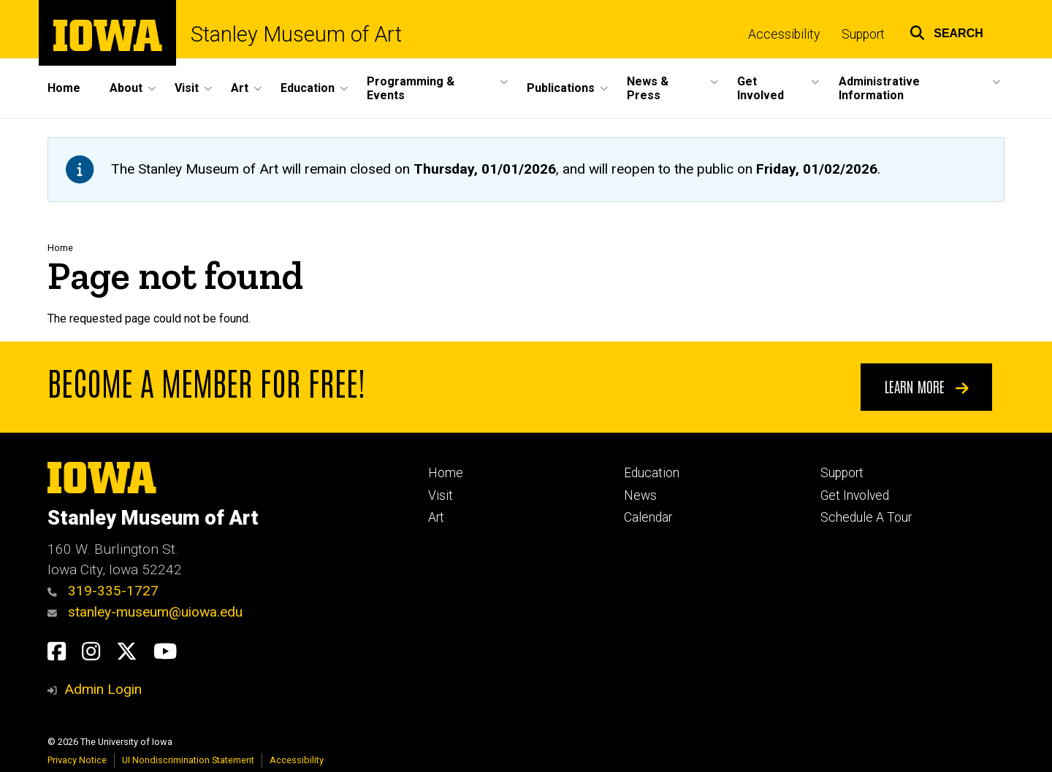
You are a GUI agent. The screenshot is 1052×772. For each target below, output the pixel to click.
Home (60, 247)
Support (863, 34)
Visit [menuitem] (187, 88)
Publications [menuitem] (561, 88)
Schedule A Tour (866, 517)
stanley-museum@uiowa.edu (145, 611)
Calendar (648, 517)
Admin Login (103, 689)
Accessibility (784, 34)
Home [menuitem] (63, 88)
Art (436, 517)
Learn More (927, 386)
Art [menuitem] (239, 88)
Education (651, 473)
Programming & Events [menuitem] (410, 88)
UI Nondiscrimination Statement (188, 759)
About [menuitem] (126, 88)
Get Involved (854, 495)
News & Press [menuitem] (647, 88)
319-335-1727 (103, 590)
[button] (946, 31)
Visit (440, 495)
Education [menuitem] (308, 88)
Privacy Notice (77, 759)
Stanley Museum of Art (296, 34)
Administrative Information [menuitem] (879, 88)
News (640, 495)
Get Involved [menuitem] (760, 88)
